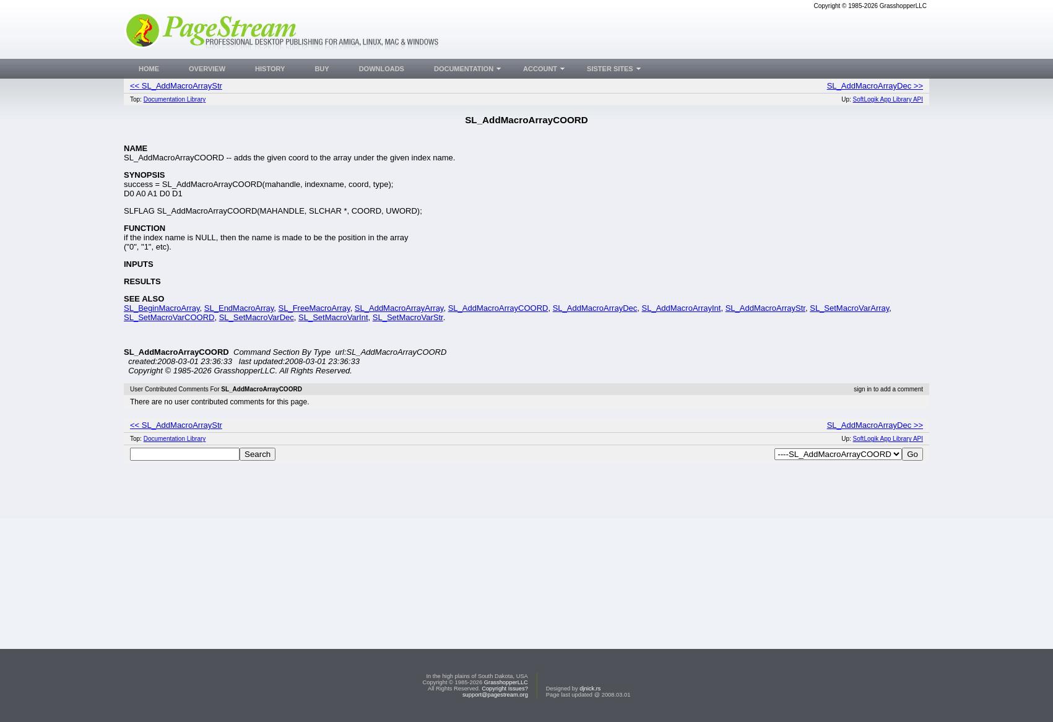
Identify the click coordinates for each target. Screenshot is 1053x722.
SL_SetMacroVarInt (333, 317)
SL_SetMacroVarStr (408, 317)
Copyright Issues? (505, 688)
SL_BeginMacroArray (162, 308)
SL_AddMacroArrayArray (399, 308)
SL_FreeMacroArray (314, 308)
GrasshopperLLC (506, 682)
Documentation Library (175, 99)
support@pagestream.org (495, 695)
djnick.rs (589, 688)
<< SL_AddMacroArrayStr (176, 85)
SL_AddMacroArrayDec (595, 308)
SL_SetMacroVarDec (256, 317)
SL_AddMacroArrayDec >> (875, 85)
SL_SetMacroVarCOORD (169, 317)
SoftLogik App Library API (888, 99)
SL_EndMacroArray (239, 308)
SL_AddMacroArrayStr (765, 308)
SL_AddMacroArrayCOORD (498, 308)
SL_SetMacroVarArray (849, 308)
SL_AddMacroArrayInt (681, 308)
